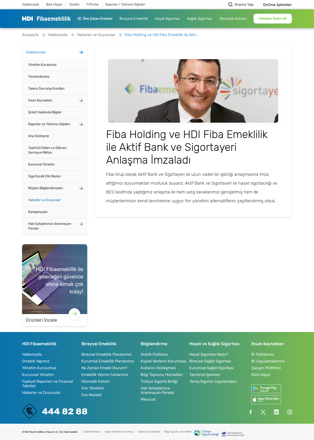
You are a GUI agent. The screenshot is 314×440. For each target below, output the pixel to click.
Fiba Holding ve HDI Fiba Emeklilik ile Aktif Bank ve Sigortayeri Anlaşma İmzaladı (162, 35)
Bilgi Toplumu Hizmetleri (162, 374)
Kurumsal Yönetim (41, 164)
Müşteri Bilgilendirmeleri (45, 188)
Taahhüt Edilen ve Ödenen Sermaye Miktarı (47, 150)
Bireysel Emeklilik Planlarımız (106, 354)
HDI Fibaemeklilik (46, 18)
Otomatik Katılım (232, 19)
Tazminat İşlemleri (204, 374)
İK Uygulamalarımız (268, 361)
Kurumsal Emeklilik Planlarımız (107, 361)
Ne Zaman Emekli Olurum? (104, 368)
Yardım (74, 5)
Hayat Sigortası (167, 19)
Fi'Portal (92, 5)
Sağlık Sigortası (199, 19)
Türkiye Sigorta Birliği (159, 381)
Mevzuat (148, 399)
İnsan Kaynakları (40, 100)
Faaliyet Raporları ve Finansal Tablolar (47, 383)
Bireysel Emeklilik (134, 19)
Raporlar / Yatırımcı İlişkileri (125, 5)
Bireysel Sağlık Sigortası (210, 361)
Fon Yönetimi (92, 388)
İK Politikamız (262, 354)
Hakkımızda (30, 5)
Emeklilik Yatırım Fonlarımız (104, 374)
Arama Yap (244, 4)
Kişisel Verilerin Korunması (163, 361)
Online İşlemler (277, 5)
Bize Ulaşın (54, 5)
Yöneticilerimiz (39, 77)
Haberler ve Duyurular (96, 35)
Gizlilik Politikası (154, 354)
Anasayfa (30, 35)
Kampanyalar (38, 212)
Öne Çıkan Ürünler (95, 19)
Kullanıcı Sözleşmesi (158, 368)
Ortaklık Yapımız (35, 361)
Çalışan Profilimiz (266, 368)
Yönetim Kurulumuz (42, 65)
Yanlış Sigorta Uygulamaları (213, 381)
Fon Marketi (91, 395)
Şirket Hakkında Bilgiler (45, 112)
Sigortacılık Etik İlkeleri (44, 176)
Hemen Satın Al (272, 18)
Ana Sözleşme (38, 136)
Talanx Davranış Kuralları (46, 89)
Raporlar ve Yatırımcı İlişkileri (49, 124)
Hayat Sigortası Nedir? (208, 354)
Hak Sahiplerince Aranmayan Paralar (49, 226)
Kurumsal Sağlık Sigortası (211, 368)
